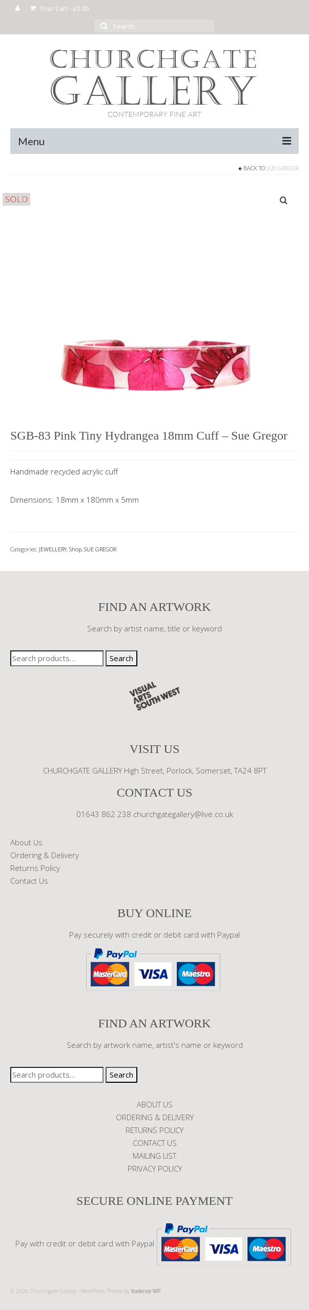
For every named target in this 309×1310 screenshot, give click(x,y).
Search (121, 658)
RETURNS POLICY (154, 1130)
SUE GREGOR (282, 168)
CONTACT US (155, 1143)
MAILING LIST (154, 1155)
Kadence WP (145, 1291)
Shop (75, 549)
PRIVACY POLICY (155, 1168)
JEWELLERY (53, 549)
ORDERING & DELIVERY (155, 1117)
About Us (26, 842)
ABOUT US (155, 1104)
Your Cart (59, 8)
